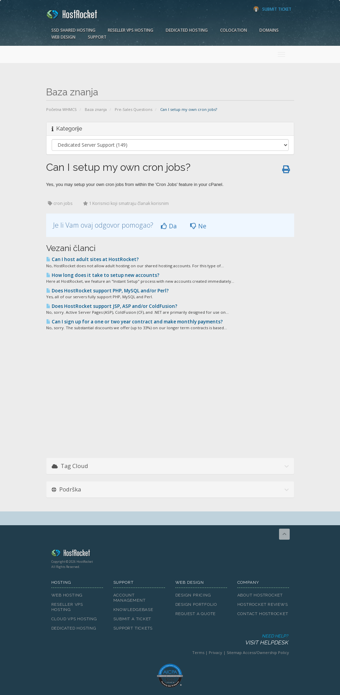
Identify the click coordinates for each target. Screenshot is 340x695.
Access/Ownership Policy (266, 652)
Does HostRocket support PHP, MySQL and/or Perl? (107, 291)
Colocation (233, 30)
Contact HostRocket (262, 613)
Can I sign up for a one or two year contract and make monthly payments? (134, 322)
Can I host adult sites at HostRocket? (92, 259)
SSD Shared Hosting (73, 30)
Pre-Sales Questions (133, 109)
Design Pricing (193, 595)
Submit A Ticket (132, 618)
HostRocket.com (170, 554)
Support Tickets (133, 628)
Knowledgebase (133, 609)
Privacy (215, 652)
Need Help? (169, 639)
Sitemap (234, 652)
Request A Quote (195, 613)
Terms (198, 652)
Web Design (63, 37)
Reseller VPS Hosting (130, 30)
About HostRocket (260, 595)
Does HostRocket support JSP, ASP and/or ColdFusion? (111, 306)
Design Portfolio (196, 604)
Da (169, 226)
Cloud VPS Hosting (74, 618)
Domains (269, 30)
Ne (198, 226)
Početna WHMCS (61, 109)
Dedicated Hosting (187, 30)
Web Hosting (67, 595)
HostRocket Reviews (262, 604)
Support (97, 37)
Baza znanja (96, 109)
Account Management (129, 598)
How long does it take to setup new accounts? (102, 275)
